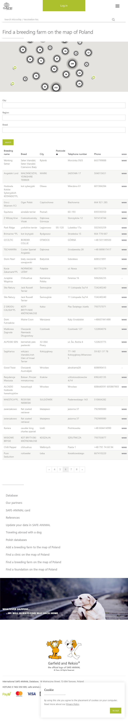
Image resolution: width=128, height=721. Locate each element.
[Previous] (49, 469)
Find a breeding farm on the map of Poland (33, 562)
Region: (6, 112)
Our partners (14, 502)
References (13, 517)
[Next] (82, 469)
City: (4, 100)
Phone (97, 154)
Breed (24, 154)
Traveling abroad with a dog (24, 532)
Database (12, 495)
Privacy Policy (72, 704)
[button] (93, 78)
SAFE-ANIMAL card (18, 510)
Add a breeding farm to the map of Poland (33, 547)
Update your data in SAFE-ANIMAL (28, 525)
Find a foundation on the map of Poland (31, 569)
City (42, 154)
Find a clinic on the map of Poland (27, 554)
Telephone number (77, 154)
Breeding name (8, 152)
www (124, 154)
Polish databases (16, 540)
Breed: (5, 124)
